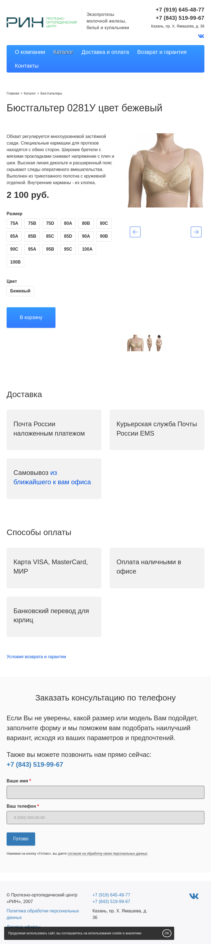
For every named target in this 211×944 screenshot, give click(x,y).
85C (50, 236)
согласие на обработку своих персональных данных (108, 854)
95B (50, 249)
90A (86, 236)
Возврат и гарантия (162, 52)
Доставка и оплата (105, 52)
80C (104, 223)
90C (14, 249)
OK (167, 933)
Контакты (26, 66)
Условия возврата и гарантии (36, 656)
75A (14, 223)
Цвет (12, 281)
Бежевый (20, 291)
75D (50, 223)
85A (14, 236)
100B (15, 262)
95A (32, 249)
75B (32, 223)
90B (104, 236)
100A (87, 249)
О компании (30, 52)
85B (32, 236)
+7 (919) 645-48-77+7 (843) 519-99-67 (180, 14)
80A (68, 223)
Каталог (63, 52)
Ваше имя (17, 781)
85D (68, 236)
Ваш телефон (21, 806)
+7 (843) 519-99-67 (35, 764)
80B (86, 223)
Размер (15, 213)
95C (68, 249)
